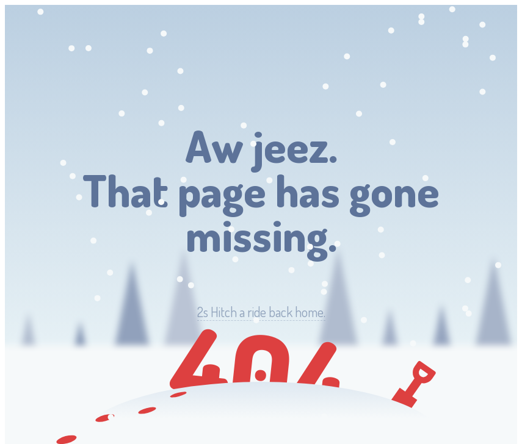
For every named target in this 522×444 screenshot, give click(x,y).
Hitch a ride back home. (261, 312)
